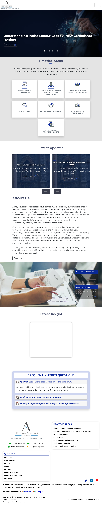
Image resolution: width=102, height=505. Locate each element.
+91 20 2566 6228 (35, 443)
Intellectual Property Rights (64, 446)
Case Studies (9, 461)
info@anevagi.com (36, 447)
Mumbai (26, 492)
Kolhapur (38, 492)
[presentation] (6, 51)
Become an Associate (13, 476)
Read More (19, 258)
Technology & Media (61, 443)
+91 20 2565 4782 (16, 447)
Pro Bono (8, 470)
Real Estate (58, 437)
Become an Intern (11, 473)
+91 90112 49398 (17, 443)
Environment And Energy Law (65, 440)
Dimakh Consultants (88, 500)
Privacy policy (9, 502)
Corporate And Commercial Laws (67, 428)
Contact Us (8, 479)
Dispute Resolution (61, 434)
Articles (7, 464)
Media (6, 467)
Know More (11, 45)
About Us (8, 458)
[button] (44, 51)
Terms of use (21, 502)
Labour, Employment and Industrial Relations (72, 431)
